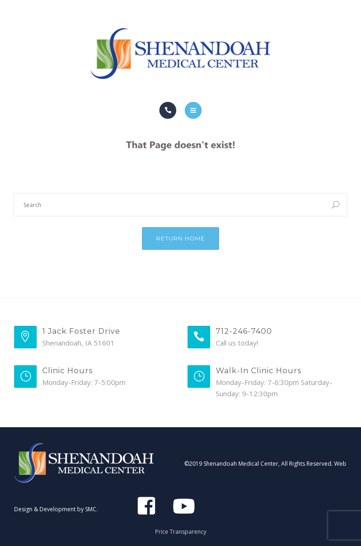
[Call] (168, 110)
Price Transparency (180, 532)
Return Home (180, 238)
